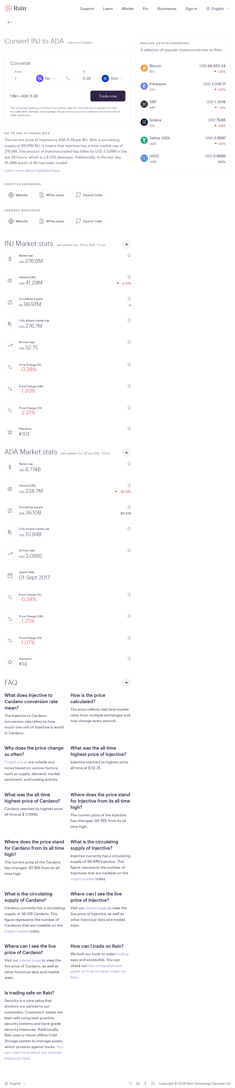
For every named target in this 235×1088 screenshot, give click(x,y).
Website (18, 195)
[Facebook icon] (145, 1083)
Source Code (89, 195)
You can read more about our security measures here (34, 1052)
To (83, 71)
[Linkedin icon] (138, 1083)
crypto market (82, 879)
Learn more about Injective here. (32, 170)
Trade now (108, 96)
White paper (51, 195)
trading (122, 954)
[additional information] (129, 255)
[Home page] (15, 8)
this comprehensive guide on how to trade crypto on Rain (98, 971)
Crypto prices (16, 762)
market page (96, 908)
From (18, 71)
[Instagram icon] (152, 1083)
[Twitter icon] (131, 1083)
